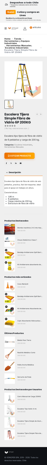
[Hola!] (25, 28)
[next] (41, 114)
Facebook (6, 163)
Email (21, 163)
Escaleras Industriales (23, 145)
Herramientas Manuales (14, 147)
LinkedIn (16, 163)
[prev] (37, 114)
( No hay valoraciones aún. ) (16, 128)
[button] (6, 28)
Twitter (11, 163)
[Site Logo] (13, 28)
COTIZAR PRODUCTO (19, 156)
